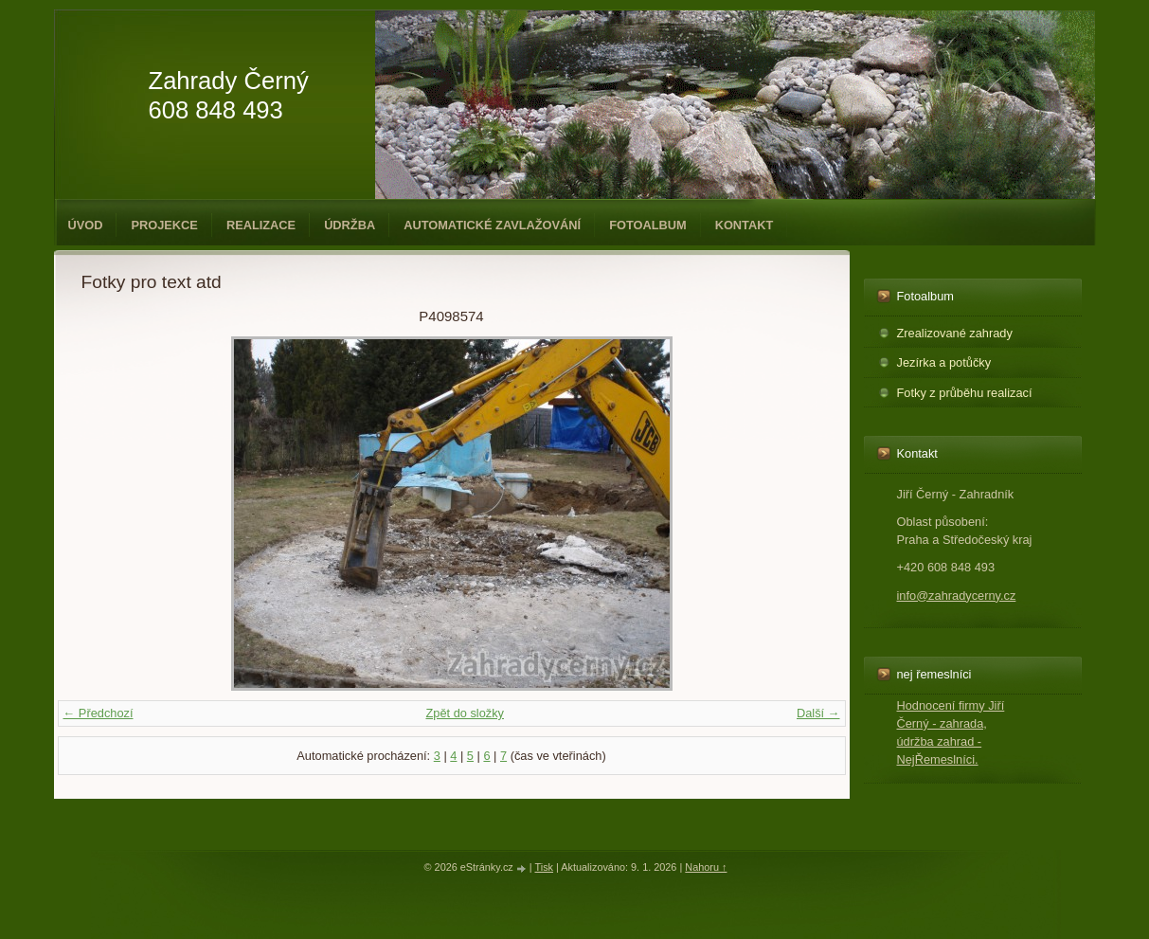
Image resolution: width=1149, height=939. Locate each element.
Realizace (261, 225)
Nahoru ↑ (706, 867)
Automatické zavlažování (492, 225)
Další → (818, 713)
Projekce (164, 225)
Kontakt (744, 225)
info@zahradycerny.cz (956, 595)
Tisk (543, 867)
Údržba (349, 225)
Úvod (85, 225)
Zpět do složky (464, 713)
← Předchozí (98, 713)
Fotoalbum (648, 225)
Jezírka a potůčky (944, 362)
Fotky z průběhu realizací (964, 393)
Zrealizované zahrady (955, 333)
